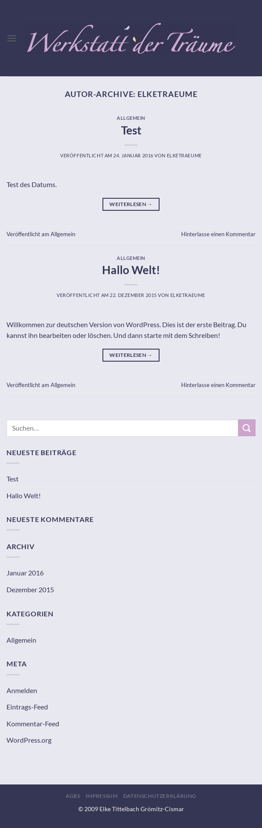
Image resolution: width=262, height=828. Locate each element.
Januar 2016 (25, 573)
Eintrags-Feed (27, 707)
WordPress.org (28, 740)
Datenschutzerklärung (159, 796)
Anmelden (21, 690)
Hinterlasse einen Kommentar (218, 234)
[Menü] (11, 38)
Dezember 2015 (30, 589)
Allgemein (131, 118)
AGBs (73, 796)
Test (131, 130)
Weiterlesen (131, 204)
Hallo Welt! (131, 269)
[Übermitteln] (247, 427)
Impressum (102, 796)
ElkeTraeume (167, 94)
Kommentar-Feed (32, 723)
